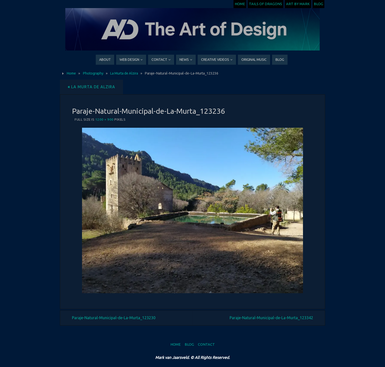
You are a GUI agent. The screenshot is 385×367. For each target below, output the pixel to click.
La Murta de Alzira (124, 73)
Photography (93, 73)
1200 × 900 (104, 119)
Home (240, 4)
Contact (206, 344)
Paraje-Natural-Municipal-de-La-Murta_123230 (113, 318)
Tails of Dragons (265, 4)
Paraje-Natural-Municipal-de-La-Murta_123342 (271, 318)
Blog (318, 4)
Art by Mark (298, 4)
